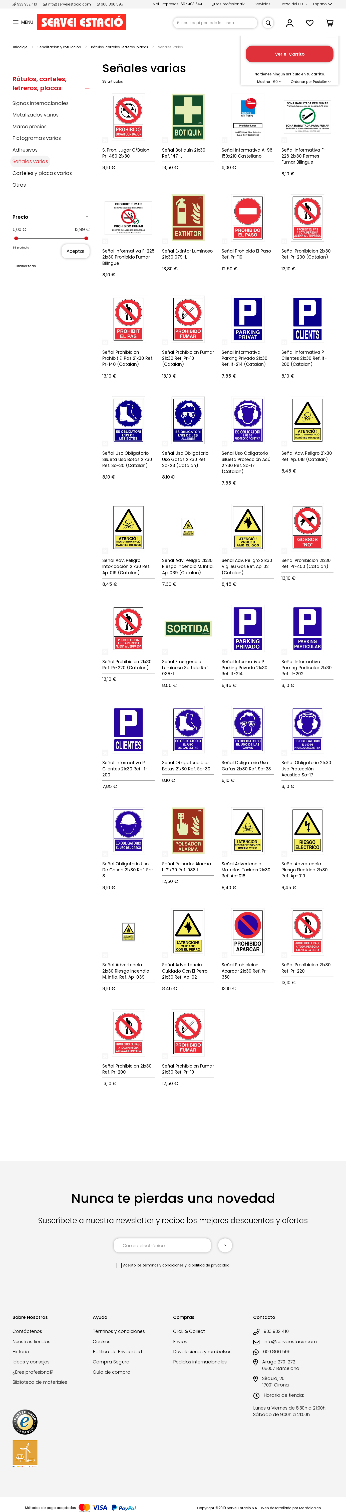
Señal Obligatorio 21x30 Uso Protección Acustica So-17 (306, 769)
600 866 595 (110, 4)
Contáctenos (27, 1331)
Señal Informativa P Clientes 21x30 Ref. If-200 (125, 769)
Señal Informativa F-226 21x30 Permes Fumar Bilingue (303, 156)
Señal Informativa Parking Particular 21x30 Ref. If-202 (306, 668)
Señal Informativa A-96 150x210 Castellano (247, 153)
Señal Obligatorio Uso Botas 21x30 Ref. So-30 (186, 766)
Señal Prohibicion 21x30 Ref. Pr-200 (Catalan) (306, 254)
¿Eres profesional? (228, 4)
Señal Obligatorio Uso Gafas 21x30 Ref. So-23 (246, 766)
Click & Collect (189, 1331)
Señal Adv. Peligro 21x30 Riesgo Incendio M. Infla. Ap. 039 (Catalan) (187, 566)
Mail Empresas (166, 4)
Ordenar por (301, 81)
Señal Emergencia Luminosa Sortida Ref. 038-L (185, 668)
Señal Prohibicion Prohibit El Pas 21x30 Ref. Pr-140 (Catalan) (127, 358)
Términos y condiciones (119, 1331)
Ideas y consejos (31, 1362)
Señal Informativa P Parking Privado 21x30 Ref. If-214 (244, 668)
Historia (21, 1351)
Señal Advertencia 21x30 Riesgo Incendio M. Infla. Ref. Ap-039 (125, 971)
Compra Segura (111, 1362)
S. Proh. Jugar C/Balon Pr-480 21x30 (125, 153)
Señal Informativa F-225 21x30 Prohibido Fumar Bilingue (128, 257)
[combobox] (215, 23)
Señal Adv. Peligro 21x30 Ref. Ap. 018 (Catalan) (306, 456)
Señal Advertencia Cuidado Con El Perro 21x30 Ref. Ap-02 (184, 971)
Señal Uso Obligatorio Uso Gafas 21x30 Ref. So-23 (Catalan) (185, 459)
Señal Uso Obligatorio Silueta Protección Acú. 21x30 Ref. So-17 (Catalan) (246, 462)
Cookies (101, 1341)
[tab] (51, 85)
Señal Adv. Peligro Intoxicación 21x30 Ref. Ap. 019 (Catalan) (126, 566)
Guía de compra (112, 1372)
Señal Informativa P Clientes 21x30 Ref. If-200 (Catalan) (304, 358)
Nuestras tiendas (31, 1341)
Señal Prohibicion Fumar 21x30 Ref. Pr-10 (188, 1069)
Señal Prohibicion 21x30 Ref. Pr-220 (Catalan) (127, 665)
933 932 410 (25, 4)
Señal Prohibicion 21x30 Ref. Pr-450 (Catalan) (306, 563)
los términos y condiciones (160, 1265)
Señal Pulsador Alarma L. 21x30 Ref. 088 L (186, 867)
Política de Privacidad (117, 1351)
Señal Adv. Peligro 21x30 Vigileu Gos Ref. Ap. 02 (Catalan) (247, 566)
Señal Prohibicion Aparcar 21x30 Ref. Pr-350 (245, 971)
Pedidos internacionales (200, 1362)
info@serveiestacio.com (67, 4)
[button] (322, 4)
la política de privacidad (208, 1265)
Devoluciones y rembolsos (202, 1351)
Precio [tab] (20, 216)
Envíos (180, 1341)
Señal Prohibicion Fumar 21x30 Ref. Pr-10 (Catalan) (188, 358)
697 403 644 (191, 4)
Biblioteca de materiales (40, 1382)
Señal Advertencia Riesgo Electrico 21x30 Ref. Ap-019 (304, 870)
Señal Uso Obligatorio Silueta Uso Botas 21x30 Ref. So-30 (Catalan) (127, 459)
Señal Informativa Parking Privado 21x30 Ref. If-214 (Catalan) (244, 358)
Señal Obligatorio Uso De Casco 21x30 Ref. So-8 (128, 870)
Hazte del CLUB (293, 4)
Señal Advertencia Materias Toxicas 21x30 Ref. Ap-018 (246, 870)
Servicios (262, 4)
